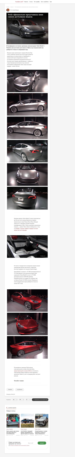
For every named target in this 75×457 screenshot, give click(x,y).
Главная (7, 6)
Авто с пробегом (44, 1)
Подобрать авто (19, 1)
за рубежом (19, 389)
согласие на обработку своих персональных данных (19, 445)
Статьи (31, 1)
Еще (51, 1)
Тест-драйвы (37, 1)
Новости (26, 1)
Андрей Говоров (16, 10)
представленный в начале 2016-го (23, 371)
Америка (10, 389)
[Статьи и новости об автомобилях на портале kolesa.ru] (9, 1)
